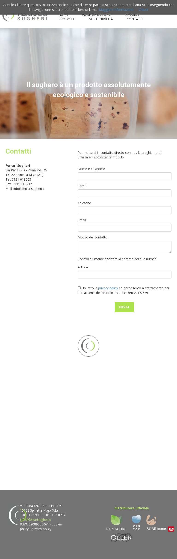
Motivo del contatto (92, 237)
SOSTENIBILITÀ (101, 19)
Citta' (81, 186)
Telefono (84, 203)
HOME (63, 14)
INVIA (124, 307)
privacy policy (41, 529)
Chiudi (143, 9)
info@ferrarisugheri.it (28, 188)
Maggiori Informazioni (116, 9)
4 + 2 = (83, 267)
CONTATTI (135, 19)
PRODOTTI (67, 19)
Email (82, 220)
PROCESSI (132, 14)
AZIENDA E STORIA (96, 14)
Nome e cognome (91, 169)
